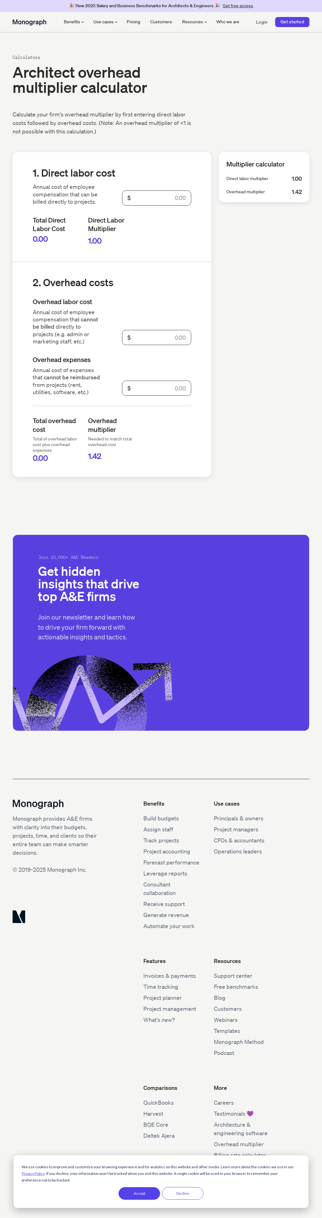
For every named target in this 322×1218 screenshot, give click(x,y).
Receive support (164, 903)
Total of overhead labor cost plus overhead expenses (55, 444)
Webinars (226, 1019)
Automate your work (169, 925)
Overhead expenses (62, 359)
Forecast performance (171, 862)
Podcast (224, 1052)
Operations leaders (238, 851)
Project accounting (166, 851)
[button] (73, 22)
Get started (292, 22)
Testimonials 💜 (233, 1113)
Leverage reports (165, 873)
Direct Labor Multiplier (106, 224)
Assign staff (158, 829)
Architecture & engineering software (241, 1128)
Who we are (227, 22)
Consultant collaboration (159, 888)
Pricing (133, 22)
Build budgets (161, 818)
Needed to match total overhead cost (110, 441)
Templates (227, 1030)
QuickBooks (158, 1102)
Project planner (162, 997)
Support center (233, 975)
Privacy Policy (33, 1173)
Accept (139, 1193)
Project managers (236, 829)
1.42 (94, 456)
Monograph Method (239, 1041)
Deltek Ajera (159, 1135)
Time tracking (160, 986)
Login (262, 22)
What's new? (159, 1019)
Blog (219, 997)
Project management (169, 1008)
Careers (224, 1102)
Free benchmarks (236, 986)
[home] (29, 21)
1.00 (95, 240)
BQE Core (155, 1124)
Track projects (161, 840)
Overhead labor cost (62, 301)
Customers (161, 22)
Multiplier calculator (255, 164)
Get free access (238, 5)
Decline (182, 1193)
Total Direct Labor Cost (49, 224)
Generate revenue (166, 914)
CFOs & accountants (239, 840)
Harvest (153, 1113)
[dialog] (161, 1181)
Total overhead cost (54, 424)
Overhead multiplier (102, 424)
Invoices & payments (169, 975)
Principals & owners (239, 818)
